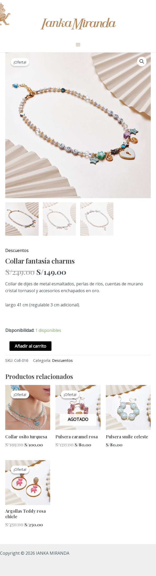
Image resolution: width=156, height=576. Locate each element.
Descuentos (17, 250)
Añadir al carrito (30, 346)
